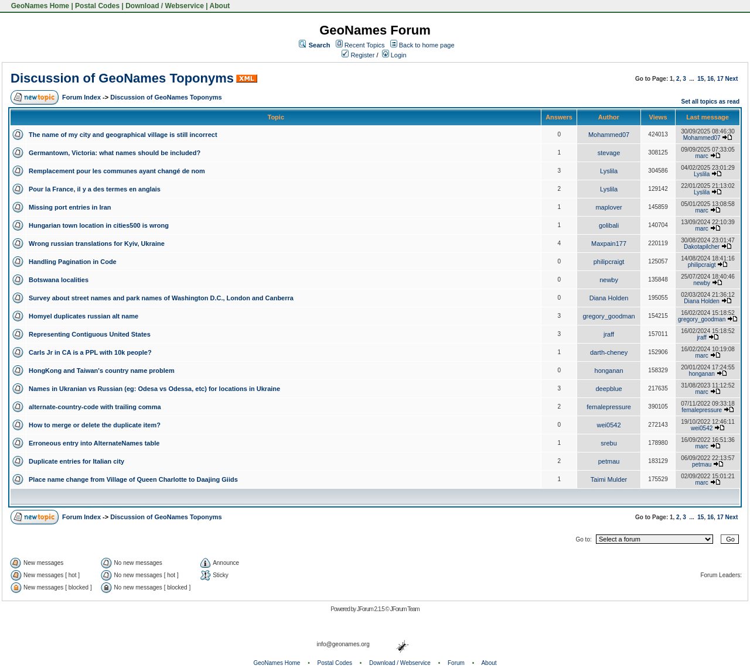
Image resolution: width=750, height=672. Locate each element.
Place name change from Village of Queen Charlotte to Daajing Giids (133, 479)
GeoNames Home (39, 6)
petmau (609, 461)
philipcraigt (609, 261)
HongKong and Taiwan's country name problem (102, 370)
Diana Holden (609, 297)
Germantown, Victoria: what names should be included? (114, 152)
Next (731, 79)
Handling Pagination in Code (73, 261)
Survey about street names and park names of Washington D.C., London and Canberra (161, 297)
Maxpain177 (608, 243)
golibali (609, 225)
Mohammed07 (608, 134)
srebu (609, 443)
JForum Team (405, 609)
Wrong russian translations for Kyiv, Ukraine (97, 243)
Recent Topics (365, 45)
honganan (609, 370)
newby (608, 279)
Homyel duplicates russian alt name (83, 316)
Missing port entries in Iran (70, 207)
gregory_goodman (608, 316)
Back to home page (427, 45)
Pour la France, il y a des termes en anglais (95, 189)
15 (700, 79)
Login (394, 55)
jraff (609, 334)
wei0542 (609, 424)
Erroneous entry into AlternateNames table (94, 443)
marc (702, 156)
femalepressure (609, 406)
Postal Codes (97, 6)
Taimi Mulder (609, 479)
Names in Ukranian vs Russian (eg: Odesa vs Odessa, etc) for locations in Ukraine (154, 388)
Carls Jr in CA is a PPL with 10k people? (90, 352)
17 (720, 79)
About (220, 6)
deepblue (608, 388)
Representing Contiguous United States (90, 334)
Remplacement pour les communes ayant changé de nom (117, 170)
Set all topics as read (710, 101)
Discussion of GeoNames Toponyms (122, 78)
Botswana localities (58, 279)
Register (358, 55)
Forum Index (81, 97)
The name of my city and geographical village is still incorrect (123, 134)
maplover (608, 207)
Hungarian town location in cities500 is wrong (99, 225)
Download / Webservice (164, 6)
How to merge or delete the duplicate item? (95, 424)
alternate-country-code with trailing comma (95, 406)
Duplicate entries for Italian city (76, 461)
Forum (456, 663)
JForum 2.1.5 (371, 609)
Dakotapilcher (702, 247)
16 (710, 79)
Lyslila (609, 170)
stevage (609, 152)
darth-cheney (609, 352)
